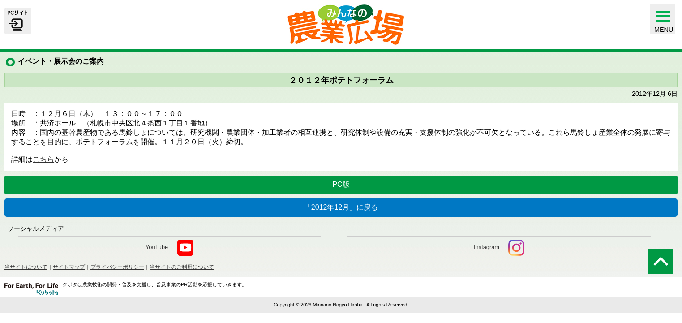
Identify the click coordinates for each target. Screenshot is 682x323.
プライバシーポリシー (117, 267)
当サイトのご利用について (182, 267)
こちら (43, 159)
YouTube (169, 248)
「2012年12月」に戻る (341, 207)
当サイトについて (25, 267)
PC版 (340, 184)
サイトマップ (69, 267)
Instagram (499, 248)
